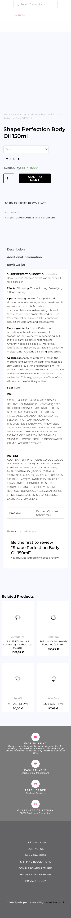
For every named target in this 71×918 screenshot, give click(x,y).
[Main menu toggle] (8, 15)
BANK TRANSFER (35, 855)
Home (7, 114)
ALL (14, 114)
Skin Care (50, 218)
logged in (33, 557)
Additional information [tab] (24, 257)
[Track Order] (35, 784)
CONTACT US (36, 848)
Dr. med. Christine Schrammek (35, 114)
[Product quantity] (8, 178)
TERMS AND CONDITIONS (35, 874)
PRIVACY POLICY (35, 880)
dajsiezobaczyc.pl (54, 902)
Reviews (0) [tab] (16, 264)
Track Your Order (35, 842)
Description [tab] (16, 249)
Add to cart (35, 178)
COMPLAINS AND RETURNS (35, 868)
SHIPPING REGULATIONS (35, 861)
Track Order (35, 790)
